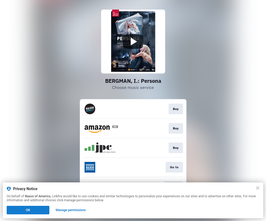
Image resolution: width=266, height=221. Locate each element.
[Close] (257, 188)
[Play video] (133, 41)
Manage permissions (71, 210)
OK (28, 210)
